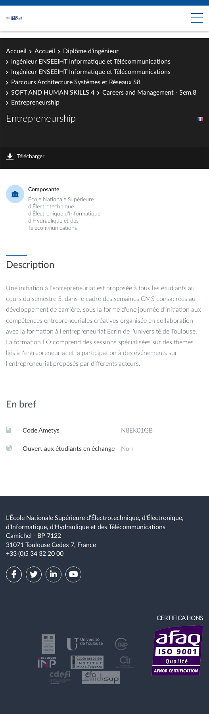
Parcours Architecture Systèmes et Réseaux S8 (75, 82)
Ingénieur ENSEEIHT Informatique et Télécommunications (91, 61)
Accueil (16, 51)
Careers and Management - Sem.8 (149, 92)
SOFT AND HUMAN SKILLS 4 (52, 92)
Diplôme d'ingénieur (91, 51)
